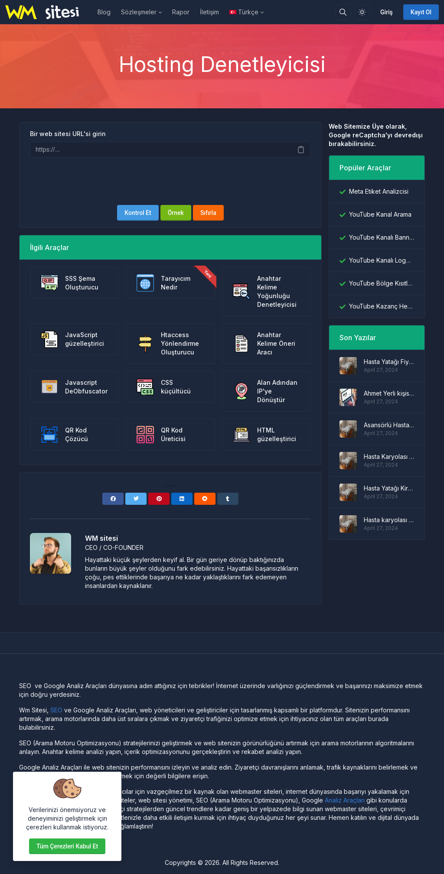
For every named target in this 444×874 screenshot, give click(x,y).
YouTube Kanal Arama (380, 214)
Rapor (180, 12)
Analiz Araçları (345, 800)
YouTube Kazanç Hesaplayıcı (381, 306)
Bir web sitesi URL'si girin (68, 133)
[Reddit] (204, 499)
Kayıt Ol (421, 12)
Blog (104, 12)
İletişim (209, 12)
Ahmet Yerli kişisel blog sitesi (389, 393)
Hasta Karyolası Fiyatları (389, 456)
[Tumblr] (227, 499)
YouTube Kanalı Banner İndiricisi (381, 237)
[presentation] (170, 181)
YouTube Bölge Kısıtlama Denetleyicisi (381, 283)
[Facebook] (113, 499)
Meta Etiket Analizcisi (378, 191)
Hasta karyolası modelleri (389, 519)
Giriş (386, 12)
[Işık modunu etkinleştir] (362, 12)
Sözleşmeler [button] (139, 12)
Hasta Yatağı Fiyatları (389, 361)
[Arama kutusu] (343, 12)
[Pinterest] (159, 499)
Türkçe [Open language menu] (243, 12)
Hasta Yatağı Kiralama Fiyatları (389, 488)
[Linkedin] (182, 499)
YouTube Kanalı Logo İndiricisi (381, 260)
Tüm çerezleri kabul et (67, 846)
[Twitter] (136, 499)
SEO (56, 710)
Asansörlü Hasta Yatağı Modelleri (389, 425)
